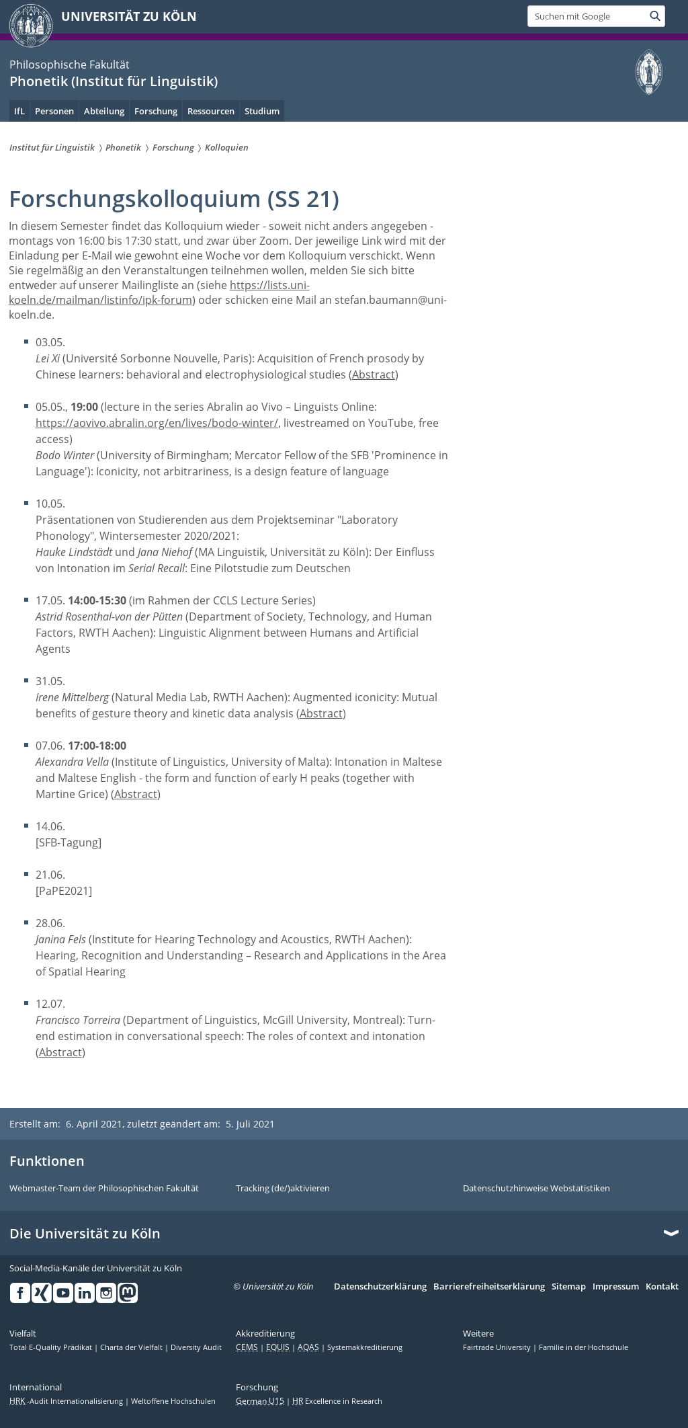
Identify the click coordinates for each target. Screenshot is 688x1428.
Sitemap (569, 1286)
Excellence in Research (337, 1401)
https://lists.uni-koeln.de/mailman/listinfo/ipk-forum (159, 292)
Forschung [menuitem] (155, 111)
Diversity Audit (196, 1347)
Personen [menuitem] (54, 111)
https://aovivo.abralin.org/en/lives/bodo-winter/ (157, 422)
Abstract (373, 374)
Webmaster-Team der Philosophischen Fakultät (104, 1188)
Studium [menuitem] (262, 111)
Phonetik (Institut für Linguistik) (113, 81)
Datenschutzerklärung (380, 1286)
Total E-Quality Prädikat (51, 1347)
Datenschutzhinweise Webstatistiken (536, 1188)
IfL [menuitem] (19, 111)
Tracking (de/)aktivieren (283, 1188)
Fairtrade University (498, 1347)
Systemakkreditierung (364, 1347)
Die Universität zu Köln (85, 1234)
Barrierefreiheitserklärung (489, 1286)
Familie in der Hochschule (583, 1347)
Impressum (616, 1286)
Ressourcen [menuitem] (210, 111)
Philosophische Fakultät (69, 64)
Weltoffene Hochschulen (173, 1401)
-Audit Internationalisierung (67, 1401)
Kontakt (662, 1286)
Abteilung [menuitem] (104, 111)
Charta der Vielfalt (132, 1347)
